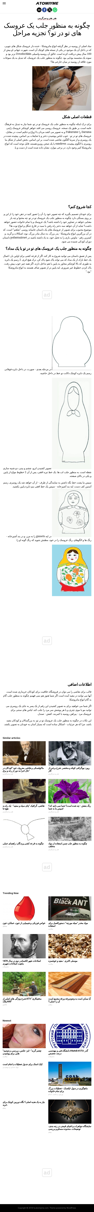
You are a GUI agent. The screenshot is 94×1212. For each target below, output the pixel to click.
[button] (4, 3)
